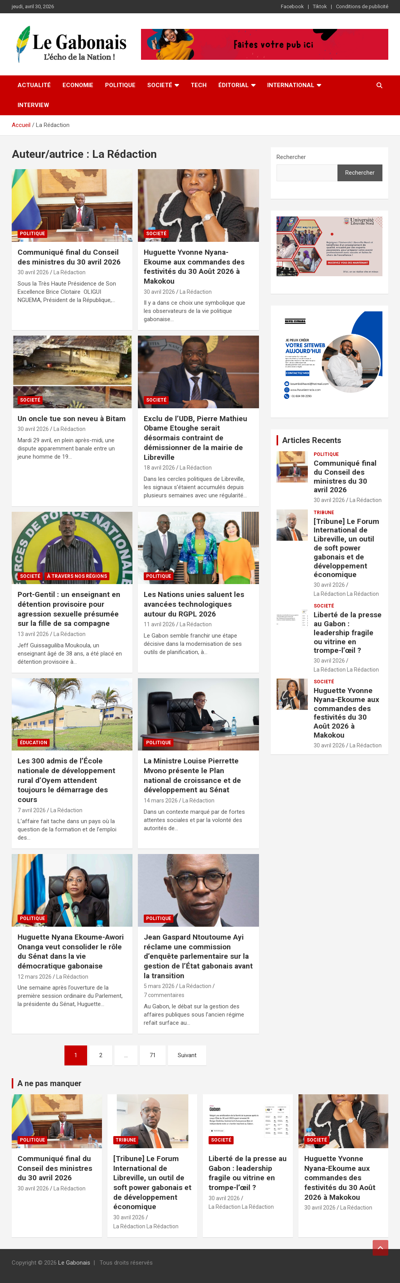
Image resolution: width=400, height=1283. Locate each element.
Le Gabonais (74, 1262)
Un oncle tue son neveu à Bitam (72, 418)
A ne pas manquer (49, 1083)
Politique (120, 85)
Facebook (292, 6)
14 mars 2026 (161, 800)
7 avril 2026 (32, 810)
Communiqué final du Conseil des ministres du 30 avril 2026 (69, 257)
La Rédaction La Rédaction (346, 594)
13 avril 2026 (33, 634)
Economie (77, 85)
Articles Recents (311, 440)
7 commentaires (164, 995)
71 (153, 1055)
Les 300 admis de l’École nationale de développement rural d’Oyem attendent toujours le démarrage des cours (66, 780)
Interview (33, 105)
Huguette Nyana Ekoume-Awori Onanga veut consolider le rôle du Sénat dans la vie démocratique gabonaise (71, 951)
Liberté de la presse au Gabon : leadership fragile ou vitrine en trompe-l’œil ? (348, 632)
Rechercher (291, 157)
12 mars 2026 (35, 977)
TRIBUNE (324, 512)
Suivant (187, 1055)
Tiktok (320, 6)
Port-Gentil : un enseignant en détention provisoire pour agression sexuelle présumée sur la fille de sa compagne (69, 609)
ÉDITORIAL (233, 85)
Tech (199, 85)
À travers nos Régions (77, 576)
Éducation (33, 742)
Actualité (34, 85)
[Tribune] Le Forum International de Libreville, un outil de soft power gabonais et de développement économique (346, 548)
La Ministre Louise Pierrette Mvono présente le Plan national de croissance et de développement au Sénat (192, 775)
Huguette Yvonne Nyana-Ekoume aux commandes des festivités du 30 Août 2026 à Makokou (194, 267)
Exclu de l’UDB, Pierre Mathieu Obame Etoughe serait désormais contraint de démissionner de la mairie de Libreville (195, 438)
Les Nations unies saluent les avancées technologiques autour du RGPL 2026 (194, 604)
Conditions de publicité (362, 6)
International (290, 85)
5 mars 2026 (159, 986)
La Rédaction (70, 272)
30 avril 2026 (33, 272)
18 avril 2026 (159, 468)
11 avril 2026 (159, 624)
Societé (159, 85)
